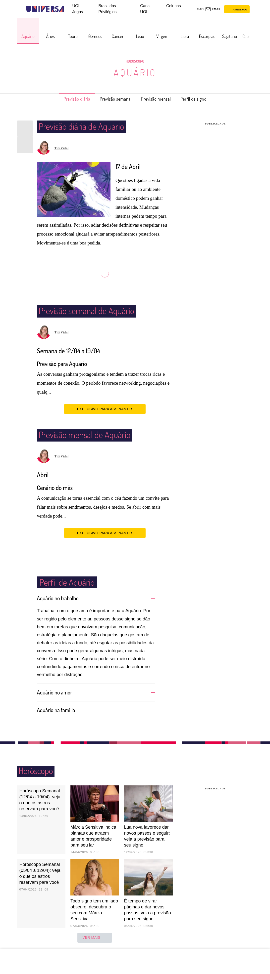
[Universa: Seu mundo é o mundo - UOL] (45, 9)
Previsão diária (69, 98)
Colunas (173, 6)
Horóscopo (135, 61)
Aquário (135, 72)
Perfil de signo (201, 98)
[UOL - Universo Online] (68, 9)
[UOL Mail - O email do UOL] (213, 9)
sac (200, 9)
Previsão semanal (113, 98)
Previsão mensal (159, 98)
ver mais (94, 937)
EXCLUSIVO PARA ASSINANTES (104, 409)
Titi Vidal (61, 148)
